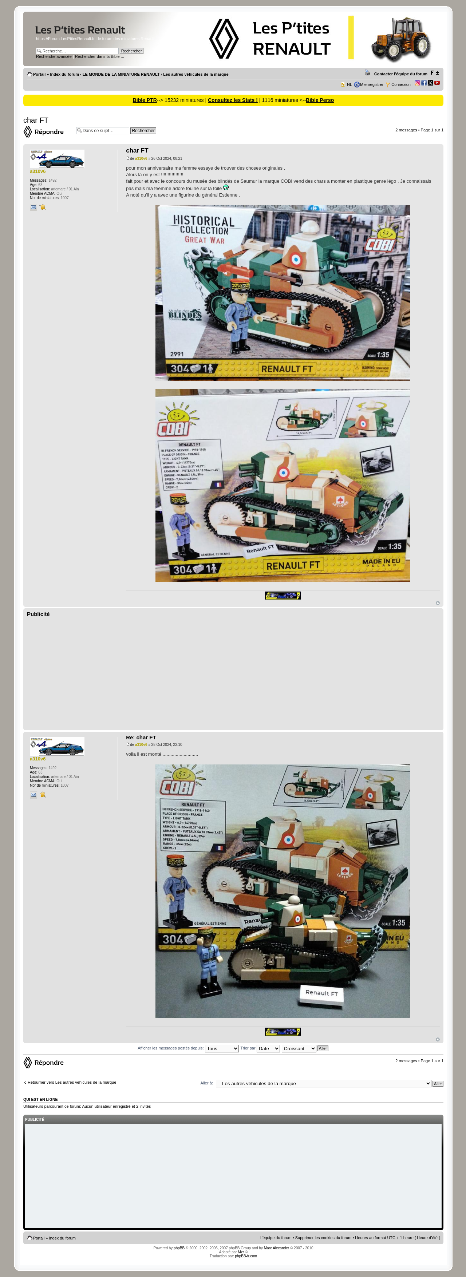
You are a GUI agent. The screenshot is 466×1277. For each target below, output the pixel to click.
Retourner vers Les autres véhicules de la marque (72, 1082)
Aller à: (207, 1083)
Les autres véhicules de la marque (195, 74)
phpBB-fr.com (246, 1256)
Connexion (401, 84)
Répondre (47, 132)
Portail (39, 74)
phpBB (179, 1248)
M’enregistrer (371, 84)
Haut (438, 603)
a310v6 (141, 159)
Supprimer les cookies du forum (323, 1238)
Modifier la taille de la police (434, 73)
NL (349, 84)
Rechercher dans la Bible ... (99, 56)
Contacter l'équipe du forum (400, 74)
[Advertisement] (233, 673)
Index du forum (64, 74)
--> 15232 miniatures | (182, 100)
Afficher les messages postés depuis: (188, 1048)
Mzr (241, 1252)
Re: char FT (141, 737)
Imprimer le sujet (368, 73)
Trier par (260, 1048)
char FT (35, 120)
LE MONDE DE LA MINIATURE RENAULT (121, 74)
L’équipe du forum (275, 1238)
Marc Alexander (276, 1248)
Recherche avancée (54, 56)
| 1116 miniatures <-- (282, 100)
